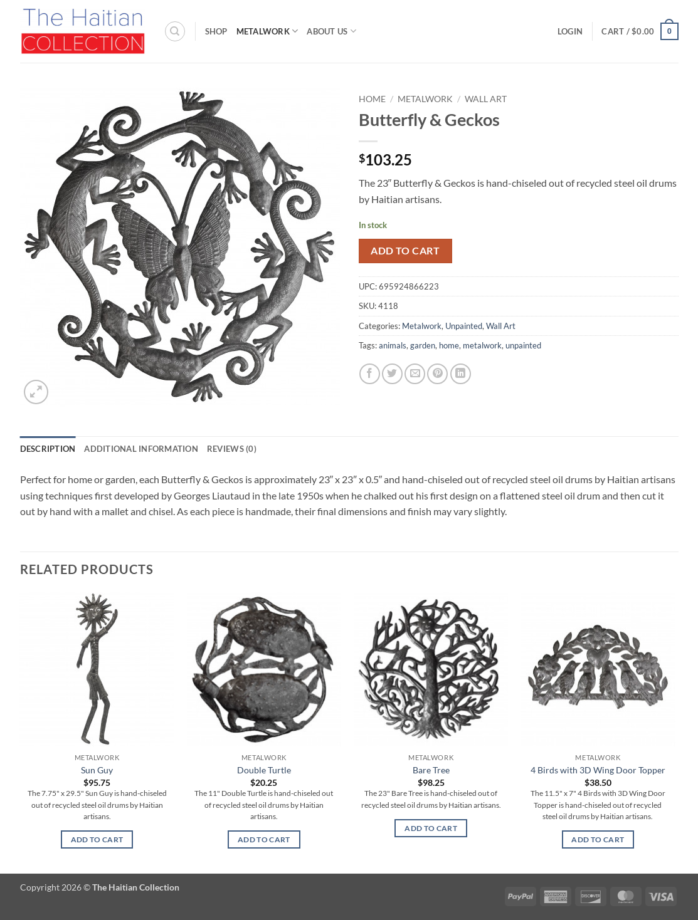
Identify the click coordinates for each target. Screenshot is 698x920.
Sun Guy (97, 770)
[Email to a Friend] (415, 373)
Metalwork (267, 31)
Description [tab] (48, 449)
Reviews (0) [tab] (231, 449)
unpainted (523, 345)
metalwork (482, 345)
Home (372, 99)
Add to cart (405, 250)
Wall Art (486, 99)
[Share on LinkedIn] (460, 373)
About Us (331, 31)
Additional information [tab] (141, 449)
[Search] (175, 31)
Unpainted (463, 326)
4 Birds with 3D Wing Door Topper (598, 770)
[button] (570, 31)
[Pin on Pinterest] (437, 373)
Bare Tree (431, 770)
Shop (216, 31)
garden (422, 345)
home (449, 345)
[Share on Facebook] (369, 373)
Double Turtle (264, 770)
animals (392, 345)
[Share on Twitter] (392, 373)
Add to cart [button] (97, 839)
